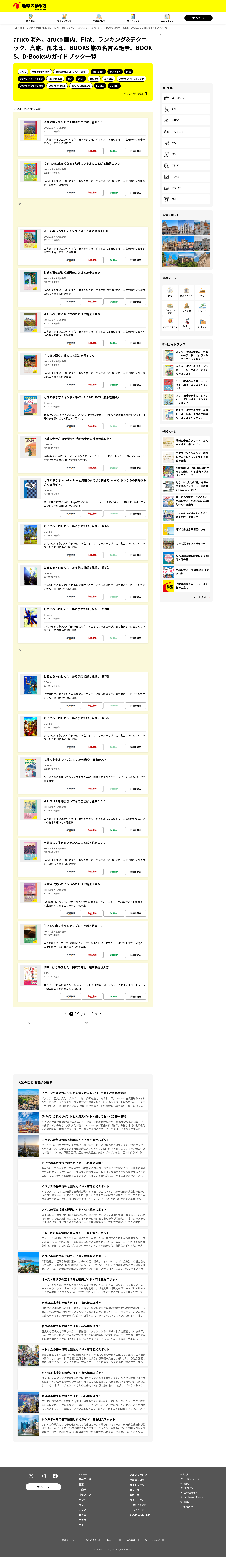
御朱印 (81, 78)
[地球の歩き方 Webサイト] (29, 6)
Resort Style (55, 78)
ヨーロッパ (174, 98)
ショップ (202, 326)
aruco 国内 (115, 71)
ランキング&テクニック (31, 78)
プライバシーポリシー (191, 1478)
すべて (23, 71)
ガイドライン (186, 1488)
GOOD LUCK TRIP (140, 1514)
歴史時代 (94, 78)
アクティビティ (170, 326)
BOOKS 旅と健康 (57, 85)
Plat (128, 71)
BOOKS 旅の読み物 (81, 85)
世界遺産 (186, 311)
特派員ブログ (99, 20)
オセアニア (174, 131)
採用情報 (184, 1501)
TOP (15, 27)
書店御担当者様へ (188, 1492)
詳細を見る (135, 151)
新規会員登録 (139, 1505)
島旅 (70, 78)
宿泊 (202, 295)
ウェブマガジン (64, 20)
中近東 (171, 177)
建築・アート (186, 295)
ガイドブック (133, 20)
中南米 (171, 120)
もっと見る (200, 597)
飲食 (170, 295)
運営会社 (184, 1474)
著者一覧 (134, 1495)
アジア (171, 165)
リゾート (173, 154)
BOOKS (100, 85)
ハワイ (171, 143)
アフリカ (173, 188)
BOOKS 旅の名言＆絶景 (31, 85)
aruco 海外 (98, 71)
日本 (170, 199)
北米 (170, 109)
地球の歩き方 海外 (41, 71)
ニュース (134, 1490)
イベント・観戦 (170, 311)
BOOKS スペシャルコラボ (131, 78)
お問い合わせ (186, 1506)
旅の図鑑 (108, 78)
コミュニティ (167, 20)
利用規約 (184, 1483)
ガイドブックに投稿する (192, 1497)
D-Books (114, 85)
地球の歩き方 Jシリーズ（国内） (71, 71)
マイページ (198, 18)
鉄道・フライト (186, 327)
